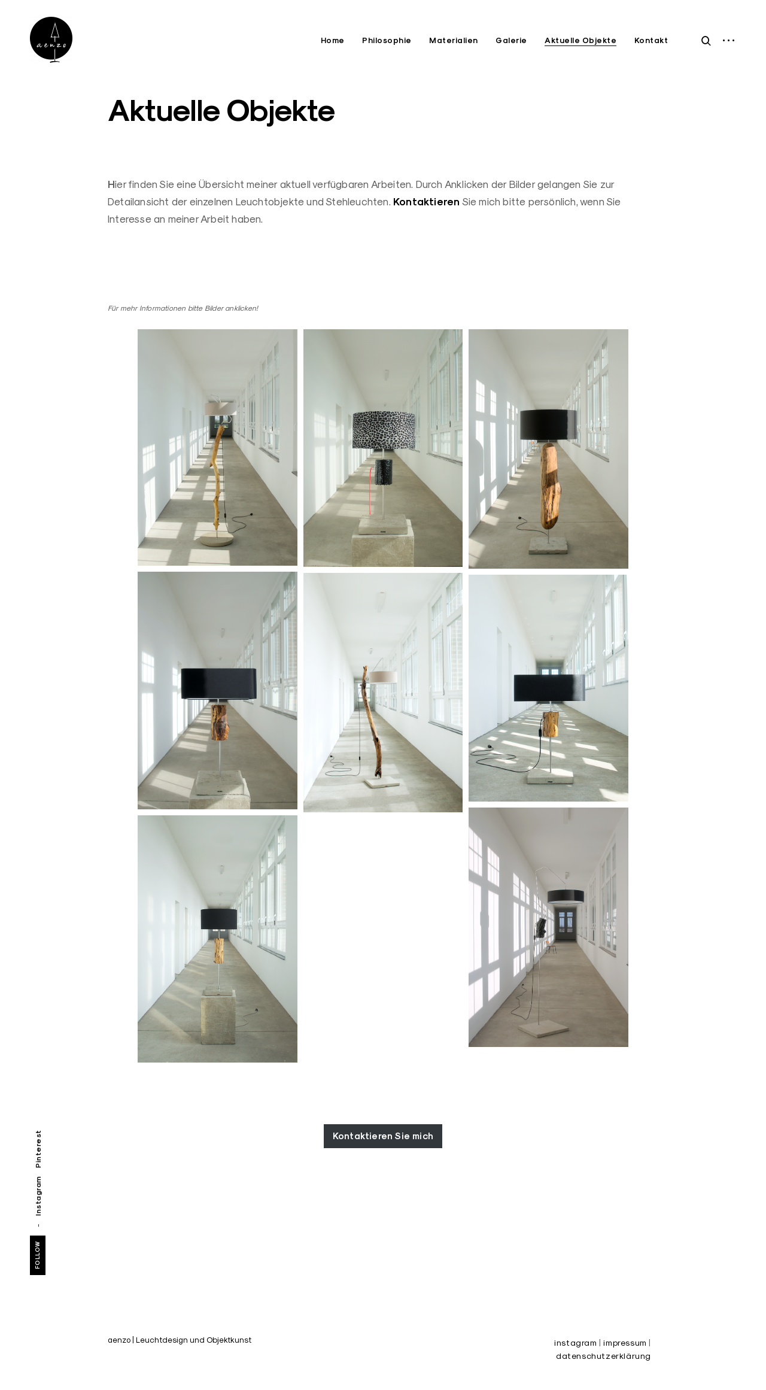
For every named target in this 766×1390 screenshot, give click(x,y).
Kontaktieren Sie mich (383, 1136)
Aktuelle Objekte (580, 40)
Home (333, 40)
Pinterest (38, 1149)
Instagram (38, 1196)
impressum (624, 1342)
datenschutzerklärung (603, 1356)
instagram (575, 1342)
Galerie (511, 40)
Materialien (453, 40)
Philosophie (387, 40)
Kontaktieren (426, 201)
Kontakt (651, 40)
